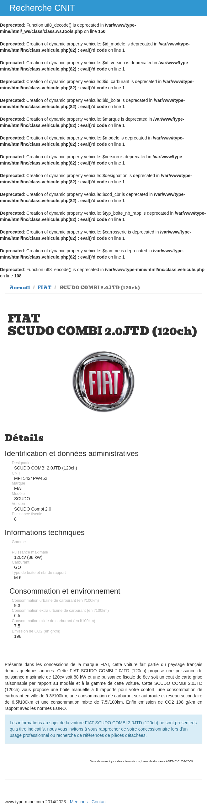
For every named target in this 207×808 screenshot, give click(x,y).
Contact (99, 801)
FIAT (44, 287)
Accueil (19, 287)
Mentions (79, 801)
